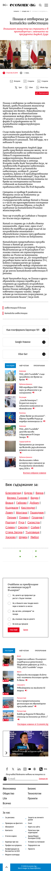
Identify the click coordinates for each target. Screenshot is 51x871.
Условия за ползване (36, 842)
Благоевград (13, 492)
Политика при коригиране (33, 831)
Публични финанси (25, 384)
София (35, 527)
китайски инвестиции (16, 313)
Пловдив (37, 517)
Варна (40, 492)
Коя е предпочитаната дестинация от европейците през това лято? (31, 704)
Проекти (33, 798)
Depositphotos (35, 868)
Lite (5, 798)
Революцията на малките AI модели (31, 689)
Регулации (22, 397)
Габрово (21, 502)
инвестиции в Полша (15, 307)
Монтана (21, 512)
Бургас (28, 492)
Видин (34, 497)
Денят (19, 656)
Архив (25, 630)
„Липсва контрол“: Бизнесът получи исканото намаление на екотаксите (31, 404)
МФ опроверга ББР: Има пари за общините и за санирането (30, 390)
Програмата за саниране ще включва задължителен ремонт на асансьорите (32, 448)
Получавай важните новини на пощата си (25, 774)
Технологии (34, 793)
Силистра (33, 522)
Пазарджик (37, 512)
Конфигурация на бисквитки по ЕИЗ (12, 850)
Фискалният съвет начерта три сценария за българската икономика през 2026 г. (32, 464)
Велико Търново (17, 497)
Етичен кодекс (11, 836)
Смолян (23, 527)
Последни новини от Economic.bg (32, 724)
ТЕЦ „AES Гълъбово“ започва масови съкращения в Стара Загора (29, 433)
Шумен (23, 537)
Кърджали (11, 507)
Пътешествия (21, 698)
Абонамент (9, 827)
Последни (10, 366)
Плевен (24, 517)
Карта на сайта (34, 827)
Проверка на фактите (14, 823)
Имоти (19, 672)
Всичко (7, 803)
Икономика (9, 788)
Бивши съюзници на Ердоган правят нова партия (28, 752)
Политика (22, 413)
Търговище (33, 532)
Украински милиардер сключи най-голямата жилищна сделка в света (32, 677)
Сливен (10, 527)
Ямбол (34, 537)
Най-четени (24, 366)
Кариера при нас (11, 842)
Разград (10, 522)
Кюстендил (28, 507)
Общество (25, 11)
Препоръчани (39, 366)
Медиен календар (12, 855)
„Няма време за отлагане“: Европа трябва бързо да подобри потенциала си (32, 419)
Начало (16, 11)
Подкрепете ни (34, 845)
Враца (9, 502)
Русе (21, 522)
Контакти (9, 830)
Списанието (21, 685)
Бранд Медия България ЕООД (34, 837)
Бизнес (32, 788)
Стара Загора (14, 532)
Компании (22, 371)
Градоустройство (25, 442)
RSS (43, 769)
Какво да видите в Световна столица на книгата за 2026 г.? (32, 717)
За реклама (9, 817)
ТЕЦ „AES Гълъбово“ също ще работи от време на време (31, 377)
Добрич (34, 502)
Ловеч (9, 512)
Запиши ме (43, 779)
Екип (30, 823)
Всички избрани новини (34, 473)
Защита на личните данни (36, 818)
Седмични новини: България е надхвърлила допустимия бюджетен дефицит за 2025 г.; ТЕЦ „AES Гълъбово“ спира (32, 663)
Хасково (10, 537)
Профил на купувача (13, 845)
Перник (11, 517)
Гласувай (13, 630)
